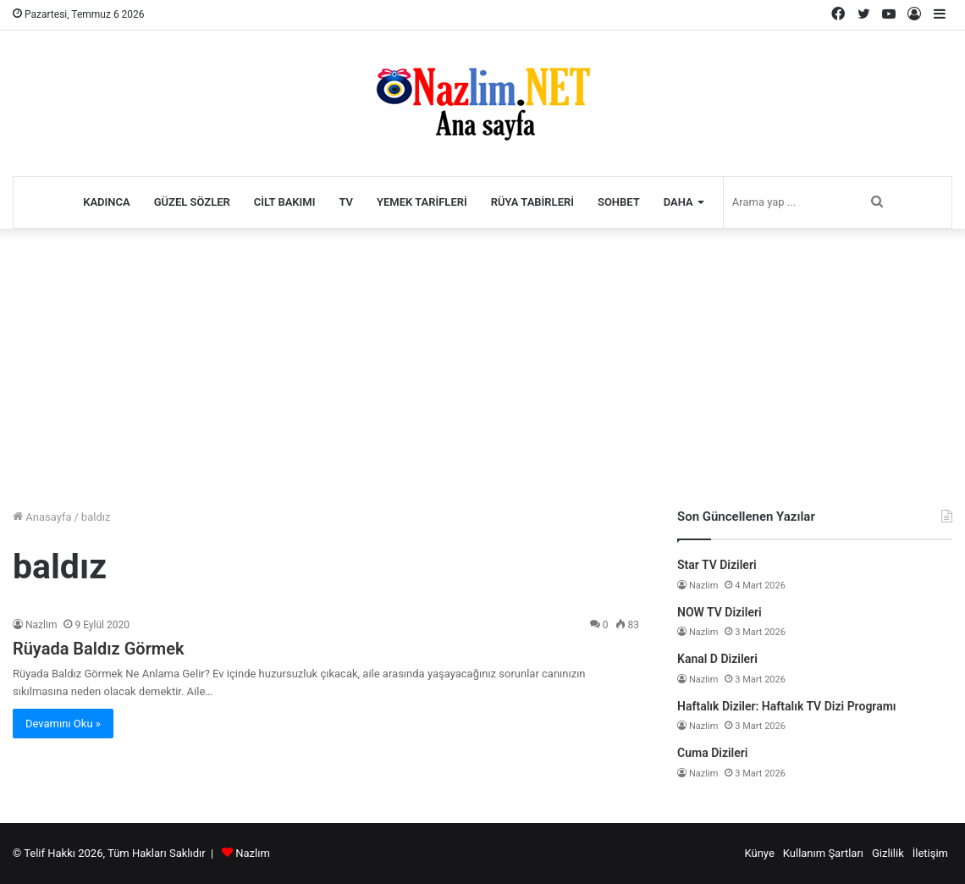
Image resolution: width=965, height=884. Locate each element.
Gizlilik (888, 853)
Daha (678, 202)
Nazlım (252, 853)
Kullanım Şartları (823, 853)
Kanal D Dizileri (717, 659)
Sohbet (619, 202)
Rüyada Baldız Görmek (99, 648)
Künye (759, 853)
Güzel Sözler (192, 202)
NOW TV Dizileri (719, 612)
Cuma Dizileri (712, 753)
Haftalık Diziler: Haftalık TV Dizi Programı (786, 706)
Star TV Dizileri (717, 565)
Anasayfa (42, 517)
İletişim (930, 853)
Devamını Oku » (63, 723)
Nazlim (41, 625)
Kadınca (106, 202)
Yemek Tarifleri (422, 202)
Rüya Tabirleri (532, 202)
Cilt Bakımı (285, 202)
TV (346, 202)
